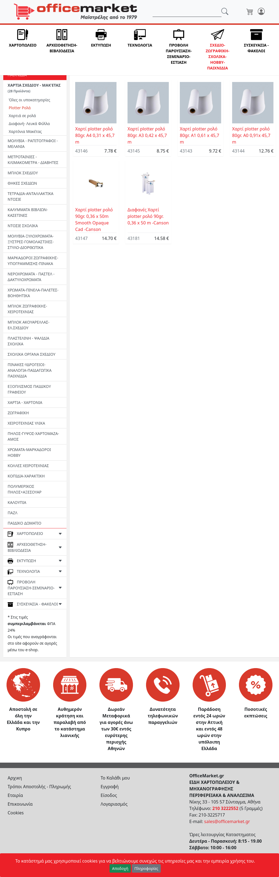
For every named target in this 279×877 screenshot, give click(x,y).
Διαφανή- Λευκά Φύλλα (29, 123)
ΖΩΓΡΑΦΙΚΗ (18, 412)
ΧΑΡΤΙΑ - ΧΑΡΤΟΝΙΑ (25, 402)
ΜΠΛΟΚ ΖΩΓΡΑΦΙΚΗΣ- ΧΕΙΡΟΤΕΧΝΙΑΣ (27, 308)
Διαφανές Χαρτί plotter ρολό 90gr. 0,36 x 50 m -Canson (148, 216)
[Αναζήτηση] (187, 12)
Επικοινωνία (20, 804)
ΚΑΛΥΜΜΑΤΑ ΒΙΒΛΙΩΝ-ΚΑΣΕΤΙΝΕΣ (28, 212)
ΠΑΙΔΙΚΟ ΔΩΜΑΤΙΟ (24, 523)
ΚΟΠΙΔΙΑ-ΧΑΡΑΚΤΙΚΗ (26, 476)
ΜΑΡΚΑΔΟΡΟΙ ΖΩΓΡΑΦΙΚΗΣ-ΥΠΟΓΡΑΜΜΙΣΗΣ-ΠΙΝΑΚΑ (33, 260)
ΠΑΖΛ (12, 512)
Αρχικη (15, 778)
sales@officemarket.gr (227, 821)
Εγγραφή (110, 787)
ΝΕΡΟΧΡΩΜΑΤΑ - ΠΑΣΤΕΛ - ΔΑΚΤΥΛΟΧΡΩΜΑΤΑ (31, 276)
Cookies (16, 813)
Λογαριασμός (114, 804)
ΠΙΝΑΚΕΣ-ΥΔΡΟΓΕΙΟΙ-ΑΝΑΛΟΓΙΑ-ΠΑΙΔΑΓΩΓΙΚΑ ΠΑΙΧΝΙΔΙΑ (29, 370)
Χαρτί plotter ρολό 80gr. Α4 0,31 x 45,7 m (94, 135)
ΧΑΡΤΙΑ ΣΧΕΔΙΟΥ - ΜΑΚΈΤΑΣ (34, 88)
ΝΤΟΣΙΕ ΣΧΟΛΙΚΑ (23, 225)
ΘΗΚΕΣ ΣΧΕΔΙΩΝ (22, 183)
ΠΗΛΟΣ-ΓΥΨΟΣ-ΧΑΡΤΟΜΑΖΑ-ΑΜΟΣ (33, 436)
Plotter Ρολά (20, 107)
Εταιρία (15, 795)
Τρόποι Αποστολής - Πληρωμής (39, 787)
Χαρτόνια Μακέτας (25, 131)
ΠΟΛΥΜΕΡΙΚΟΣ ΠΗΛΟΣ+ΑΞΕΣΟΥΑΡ (24, 489)
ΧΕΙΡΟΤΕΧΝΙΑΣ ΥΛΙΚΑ (26, 423)
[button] (22, 50)
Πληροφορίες (146, 868)
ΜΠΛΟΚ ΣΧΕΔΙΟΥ (23, 172)
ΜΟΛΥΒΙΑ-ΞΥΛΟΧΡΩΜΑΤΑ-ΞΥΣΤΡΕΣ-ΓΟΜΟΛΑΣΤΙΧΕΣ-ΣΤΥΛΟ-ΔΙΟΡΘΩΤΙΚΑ (31, 241)
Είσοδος (109, 795)
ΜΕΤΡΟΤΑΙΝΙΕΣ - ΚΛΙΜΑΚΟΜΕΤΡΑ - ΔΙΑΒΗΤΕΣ (33, 159)
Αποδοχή (120, 868)
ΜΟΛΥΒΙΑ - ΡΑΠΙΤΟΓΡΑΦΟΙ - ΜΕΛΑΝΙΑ (33, 143)
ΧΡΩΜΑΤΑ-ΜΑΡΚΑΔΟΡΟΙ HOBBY (29, 452)
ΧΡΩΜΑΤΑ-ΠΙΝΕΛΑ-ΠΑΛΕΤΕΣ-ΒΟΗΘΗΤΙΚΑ (33, 292)
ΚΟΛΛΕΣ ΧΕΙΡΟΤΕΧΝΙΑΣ (28, 465)
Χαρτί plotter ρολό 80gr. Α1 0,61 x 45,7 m (199, 135)
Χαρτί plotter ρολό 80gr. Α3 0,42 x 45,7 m (147, 135)
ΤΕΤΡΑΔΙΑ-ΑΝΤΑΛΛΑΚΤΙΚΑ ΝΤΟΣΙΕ (30, 196)
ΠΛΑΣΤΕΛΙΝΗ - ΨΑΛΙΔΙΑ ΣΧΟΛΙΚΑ (28, 341)
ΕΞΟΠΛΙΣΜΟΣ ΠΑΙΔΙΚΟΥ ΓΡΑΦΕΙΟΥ (29, 389)
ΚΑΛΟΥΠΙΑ (17, 502)
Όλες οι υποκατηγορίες (29, 99)
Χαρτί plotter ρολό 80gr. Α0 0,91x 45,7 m (251, 135)
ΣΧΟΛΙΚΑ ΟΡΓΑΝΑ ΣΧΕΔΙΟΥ (31, 354)
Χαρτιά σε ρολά (22, 115)
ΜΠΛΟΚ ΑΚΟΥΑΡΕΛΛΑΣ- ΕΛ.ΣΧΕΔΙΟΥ (28, 324)
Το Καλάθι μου (115, 778)
